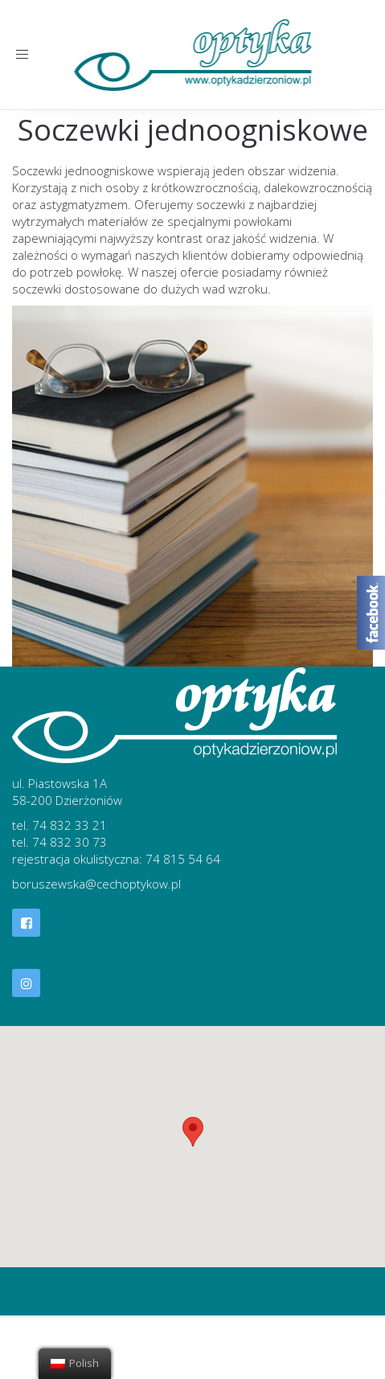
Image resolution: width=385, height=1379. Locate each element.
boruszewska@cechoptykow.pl (96, 884)
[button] (192, 1132)
